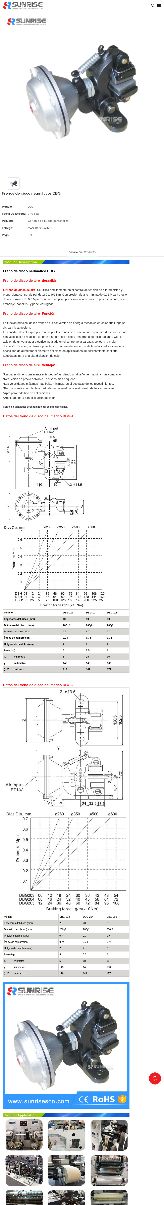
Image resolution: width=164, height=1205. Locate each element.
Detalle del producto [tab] (82, 252)
